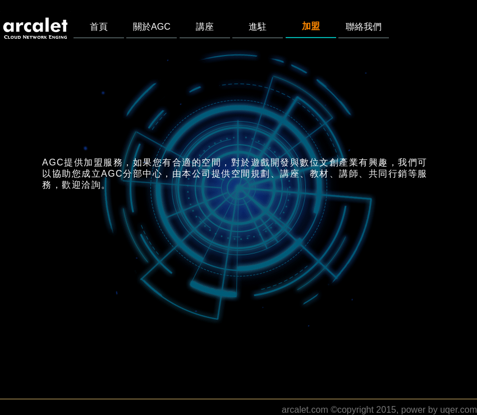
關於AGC (152, 26)
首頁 (99, 26)
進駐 (258, 26)
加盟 (311, 26)
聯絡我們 (364, 26)
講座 (205, 26)
